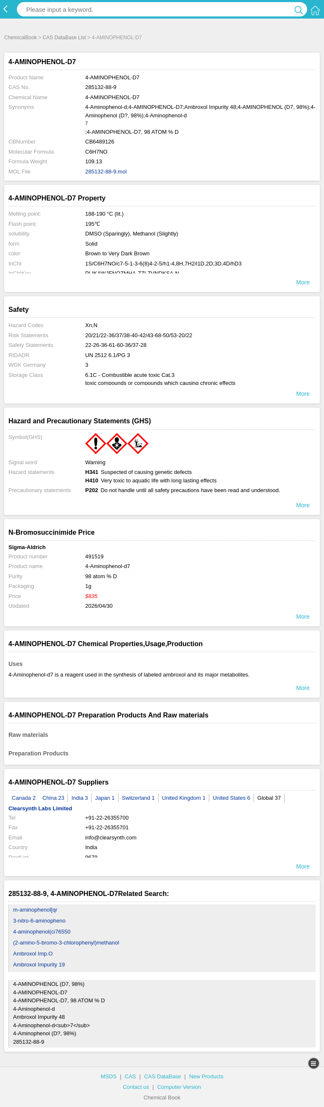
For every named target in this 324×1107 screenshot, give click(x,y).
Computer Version (179, 1087)
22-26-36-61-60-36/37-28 (115, 345)
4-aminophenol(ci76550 (41, 931)
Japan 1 (104, 798)
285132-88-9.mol (106, 171)
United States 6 (231, 798)
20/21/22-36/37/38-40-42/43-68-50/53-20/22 (138, 335)
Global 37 (269, 798)
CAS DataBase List (64, 38)
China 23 (53, 798)
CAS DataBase (162, 1076)
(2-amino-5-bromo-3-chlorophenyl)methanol (66, 942)
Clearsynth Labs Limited (40, 808)
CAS (130, 1076)
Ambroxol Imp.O (33, 953)
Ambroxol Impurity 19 (39, 964)
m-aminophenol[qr (35, 910)
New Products (206, 1076)
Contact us (136, 1087)
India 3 (79, 798)
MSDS (109, 1076)
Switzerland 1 (138, 798)
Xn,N (91, 325)
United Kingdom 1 (183, 798)
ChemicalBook (20, 38)
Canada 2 (23, 798)
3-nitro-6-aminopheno (39, 921)
